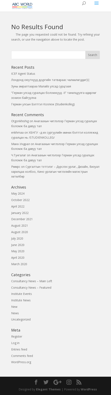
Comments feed (22, 356)
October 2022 (20, 200)
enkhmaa (17, 132)
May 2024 (17, 193)
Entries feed (19, 349)
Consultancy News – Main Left (31, 281)
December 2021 (22, 219)
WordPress (89, 389)
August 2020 (19, 232)
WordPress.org (21, 362)
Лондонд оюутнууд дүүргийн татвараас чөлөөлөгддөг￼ (50, 80)
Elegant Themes (48, 389)
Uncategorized (21, 319)
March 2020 (19, 264)
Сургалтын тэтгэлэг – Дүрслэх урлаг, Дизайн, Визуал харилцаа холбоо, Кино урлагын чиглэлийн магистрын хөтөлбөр (55, 172)
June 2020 (17, 245)
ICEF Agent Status (23, 74)
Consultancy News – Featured (31, 287)
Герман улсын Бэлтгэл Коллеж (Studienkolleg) (43, 104)
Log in (15, 343)
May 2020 (17, 251)
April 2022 (17, 206)
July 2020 (17, 238)
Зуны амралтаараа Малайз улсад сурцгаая (41, 86)
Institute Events (21, 294)
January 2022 (20, 213)
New (14, 307)
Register (16, 336)
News (15, 313)
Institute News (21, 300)
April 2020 (17, 258)
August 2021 (19, 225)
